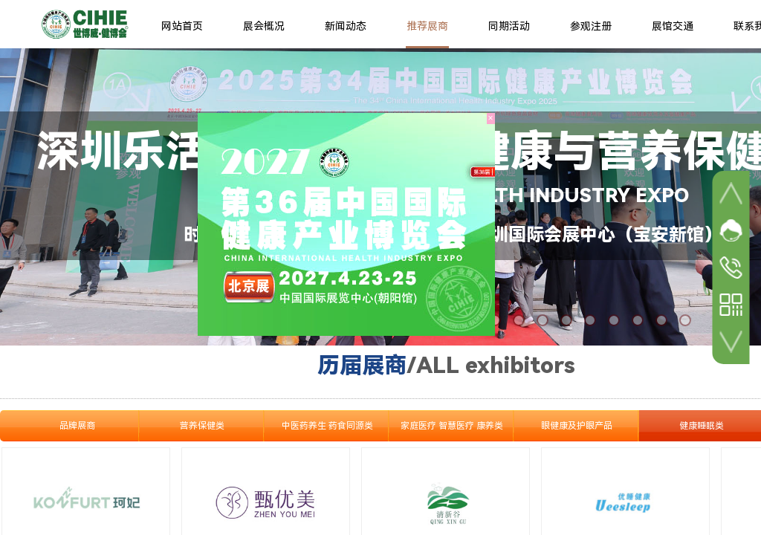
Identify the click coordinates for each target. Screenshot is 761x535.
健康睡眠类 (701, 426)
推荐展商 (427, 26)
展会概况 (264, 26)
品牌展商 (77, 426)
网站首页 (182, 26)
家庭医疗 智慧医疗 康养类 (452, 426)
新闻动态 (345, 26)
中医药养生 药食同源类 (327, 426)
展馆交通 (672, 26)
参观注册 (591, 26)
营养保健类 (202, 426)
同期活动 (509, 26)
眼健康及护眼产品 (576, 426)
